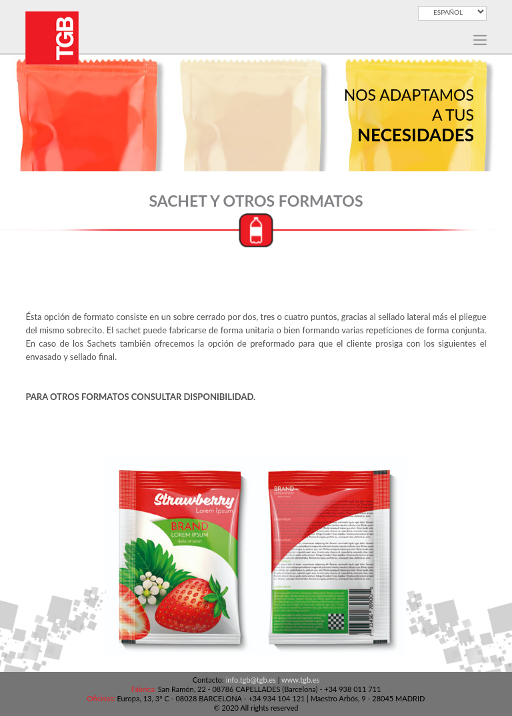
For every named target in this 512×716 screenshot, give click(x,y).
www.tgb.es (300, 679)
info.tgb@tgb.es (251, 679)
